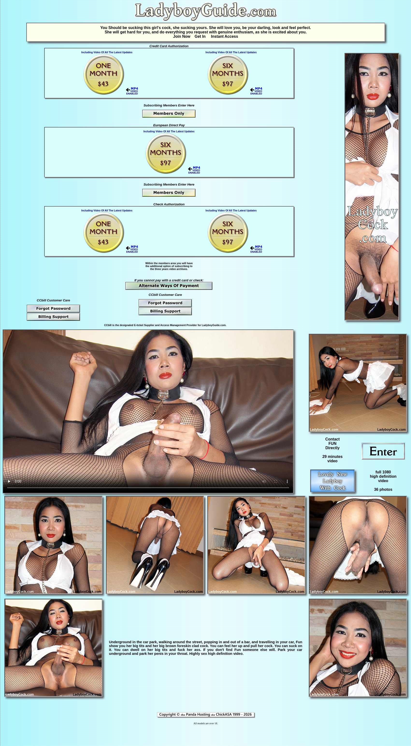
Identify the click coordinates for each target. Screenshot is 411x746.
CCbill (108, 325)
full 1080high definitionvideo (383, 476)
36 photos (383, 489)
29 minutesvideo (332, 459)
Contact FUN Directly (332, 443)
